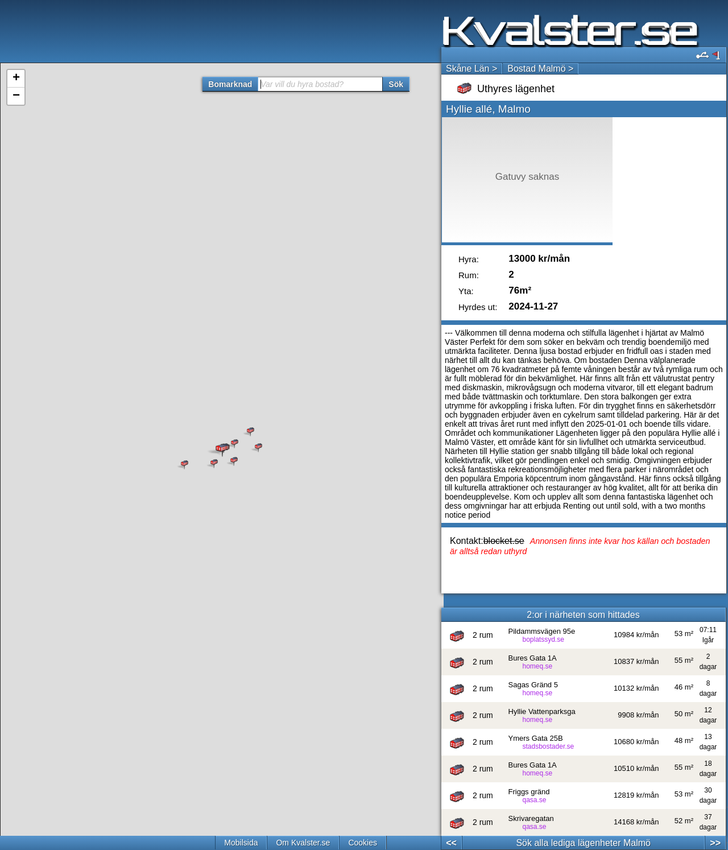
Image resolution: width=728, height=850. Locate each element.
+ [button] (16, 78)
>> (715, 843)
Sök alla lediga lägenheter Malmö (583, 843)
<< (451, 843)
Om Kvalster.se (303, 842)
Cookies (362, 842)
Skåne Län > (471, 68)
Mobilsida (241, 842)
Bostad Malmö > (540, 68)
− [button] (16, 96)
